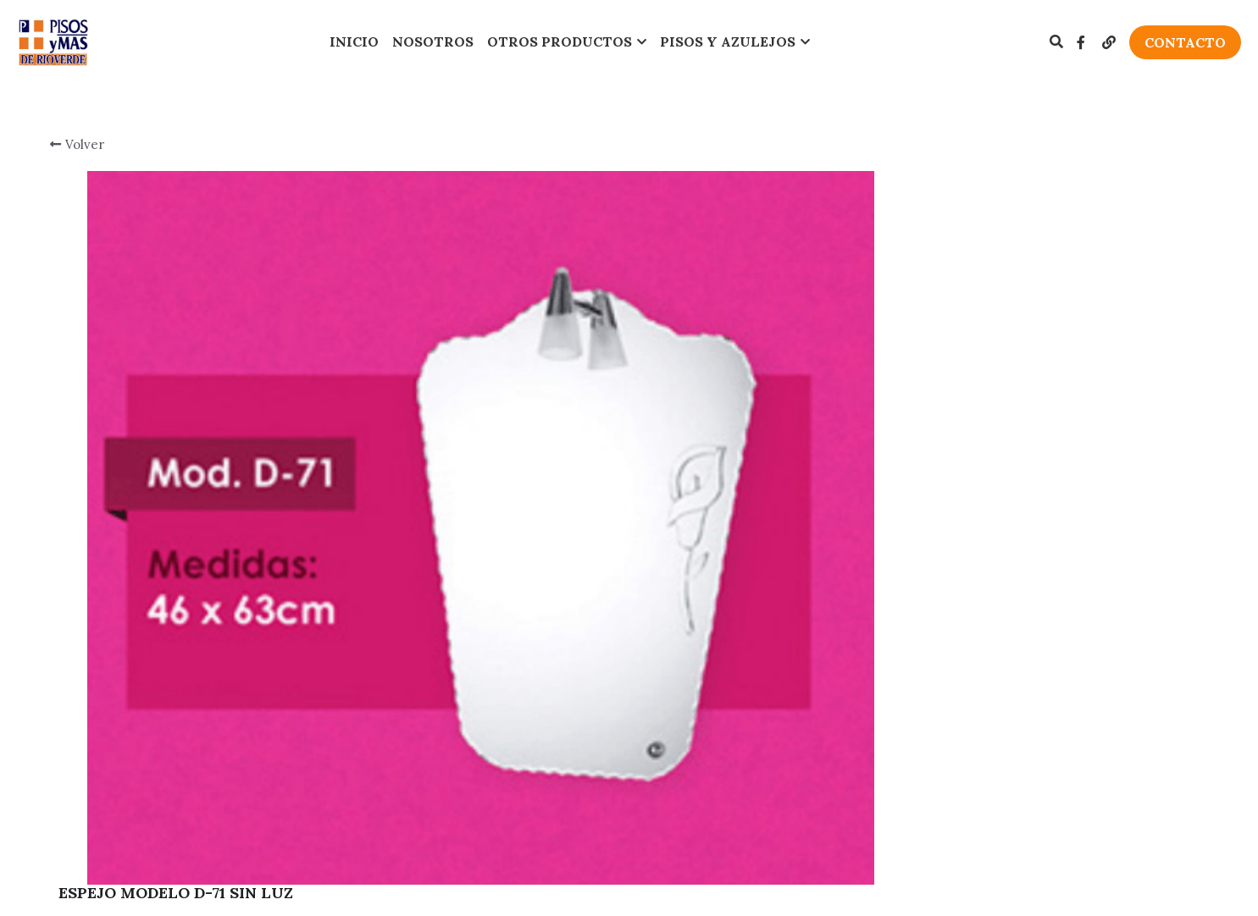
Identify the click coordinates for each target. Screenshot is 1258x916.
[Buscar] (1056, 41)
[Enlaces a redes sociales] (1081, 42)
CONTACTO (1185, 42)
